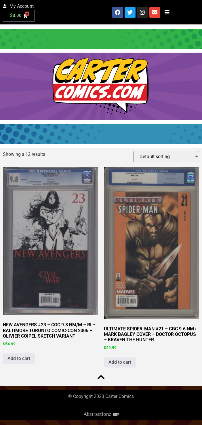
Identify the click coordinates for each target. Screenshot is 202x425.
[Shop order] (166, 156)
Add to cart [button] (18, 358)
